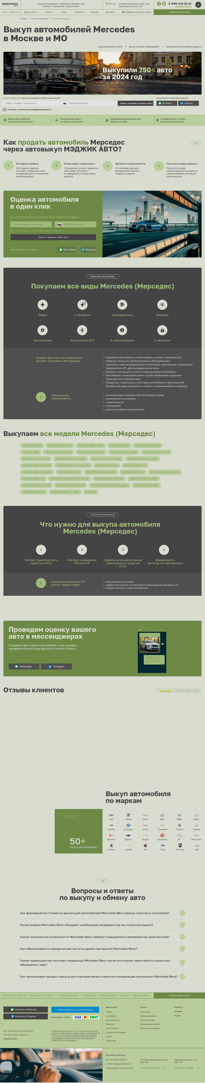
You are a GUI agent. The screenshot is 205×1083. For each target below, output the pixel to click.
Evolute (111, 850)
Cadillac (111, 830)
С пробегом (82, 314)
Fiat (145, 850)
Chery (145, 830)
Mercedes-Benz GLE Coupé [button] (101, 472)
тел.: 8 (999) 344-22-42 (116, 1060)
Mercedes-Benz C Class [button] (124, 452)
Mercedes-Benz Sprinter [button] (71, 486)
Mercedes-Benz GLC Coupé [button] (37, 472)
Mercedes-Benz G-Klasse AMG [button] (73, 465)
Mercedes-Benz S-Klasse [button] (36, 486)
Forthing (180, 850)
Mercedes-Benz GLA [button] (107, 465)
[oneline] (31, 103)
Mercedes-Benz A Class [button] (58, 452)
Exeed (129, 850)
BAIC (162, 820)
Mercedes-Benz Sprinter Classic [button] (109, 486)
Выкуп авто (111, 1008)
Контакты (110, 12)
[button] (179, 12)
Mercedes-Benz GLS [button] (33, 479)
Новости (79, 12)
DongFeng (162, 840)
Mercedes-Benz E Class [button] (157, 452)
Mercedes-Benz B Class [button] (91, 452)
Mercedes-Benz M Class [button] (36, 459)
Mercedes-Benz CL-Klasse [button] (107, 459)
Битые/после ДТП (82, 340)
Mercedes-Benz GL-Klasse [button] (165, 472)
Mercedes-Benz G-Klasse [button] (36, 465)
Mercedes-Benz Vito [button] (34, 492)
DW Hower (196, 840)
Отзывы (94, 12)
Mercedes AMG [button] (31, 452)
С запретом (162, 340)
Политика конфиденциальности (15, 1035)
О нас (64, 12)
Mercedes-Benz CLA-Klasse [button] (71, 459)
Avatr (145, 820)
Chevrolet (162, 830)
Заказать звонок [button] (183, 6)
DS (179, 840)
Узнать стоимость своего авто (136, 103)
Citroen (179, 830)
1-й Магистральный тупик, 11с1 (134, 4)
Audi (111, 820)
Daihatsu (111, 840)
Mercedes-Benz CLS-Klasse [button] (143, 459)
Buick (196, 820)
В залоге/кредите (122, 340)
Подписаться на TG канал (138, 12)
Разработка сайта (10, 1039)
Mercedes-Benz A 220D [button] (148, 445)
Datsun (128, 840)
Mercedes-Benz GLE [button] (69, 472)
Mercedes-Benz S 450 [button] (60, 445)
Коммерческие (122, 314)
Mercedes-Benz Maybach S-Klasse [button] (70, 479)
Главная (23, 19)
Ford (163, 850)
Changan (128, 830)
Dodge (145, 840)
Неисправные (42, 340)
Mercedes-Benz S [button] (32, 445)
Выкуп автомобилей (39, 19)
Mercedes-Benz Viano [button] (147, 486)
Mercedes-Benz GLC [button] (135, 465)
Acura (128, 820)
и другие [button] (91, 492)
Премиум (162, 314)
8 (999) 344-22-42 (180, 3)
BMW (179, 820)
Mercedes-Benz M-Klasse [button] (109, 479)
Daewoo (196, 830)
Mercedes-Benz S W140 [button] (90, 445)
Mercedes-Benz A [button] (119, 445)
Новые (42, 314)
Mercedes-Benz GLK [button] (133, 472)
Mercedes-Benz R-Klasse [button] (143, 479)
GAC (197, 850)
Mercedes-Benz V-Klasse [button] (65, 492)
